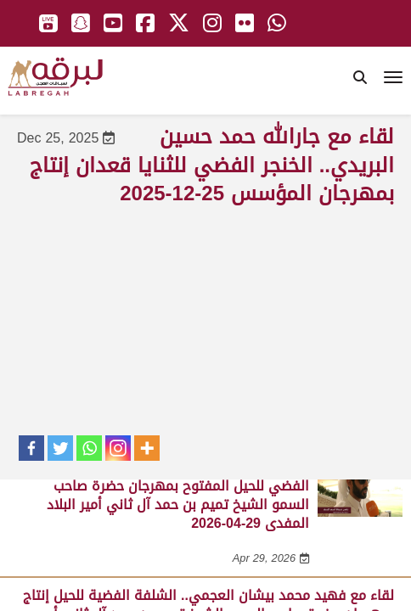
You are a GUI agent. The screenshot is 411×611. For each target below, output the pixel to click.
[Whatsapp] (89, 448)
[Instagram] (118, 448)
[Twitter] (60, 448)
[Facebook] (31, 448)
